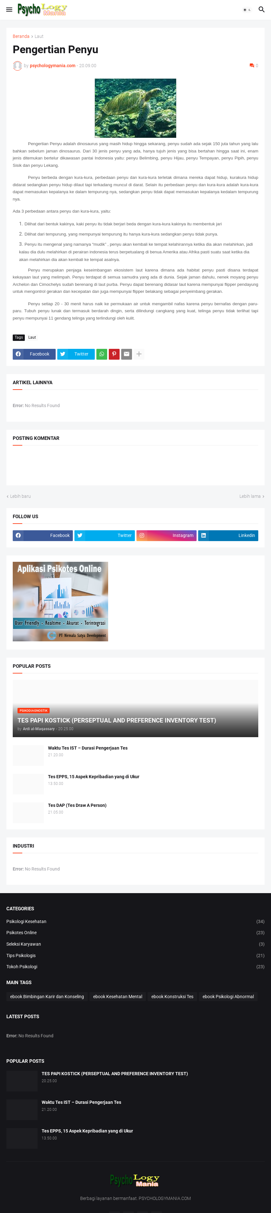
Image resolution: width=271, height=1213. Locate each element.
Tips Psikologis (135, 956)
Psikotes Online (135, 933)
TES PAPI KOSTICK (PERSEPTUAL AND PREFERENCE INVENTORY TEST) (115, 1073)
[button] (8, 9)
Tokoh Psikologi (135, 967)
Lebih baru (20, 496)
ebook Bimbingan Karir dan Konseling (47, 996)
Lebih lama (250, 496)
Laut (39, 36)
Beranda (21, 36)
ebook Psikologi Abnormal (228, 996)
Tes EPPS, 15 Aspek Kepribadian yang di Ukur (93, 776)
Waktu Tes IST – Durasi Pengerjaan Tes (88, 748)
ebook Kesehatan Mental (117, 996)
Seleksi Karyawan (135, 944)
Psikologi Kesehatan (135, 922)
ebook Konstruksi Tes (172, 996)
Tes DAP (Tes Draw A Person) (77, 805)
